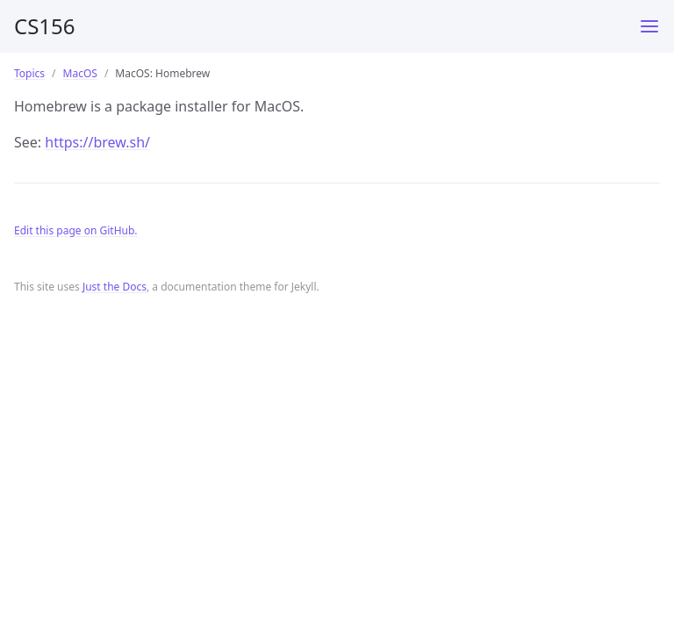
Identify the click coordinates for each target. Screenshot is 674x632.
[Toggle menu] (649, 26)
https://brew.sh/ (97, 142)
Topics (29, 73)
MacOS (80, 73)
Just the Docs (114, 286)
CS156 (44, 25)
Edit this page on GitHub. (76, 230)
